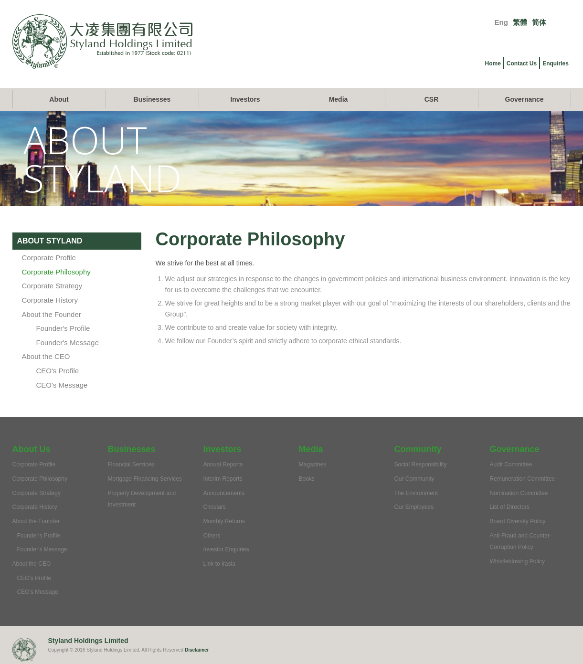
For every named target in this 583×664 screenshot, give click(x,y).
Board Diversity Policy (518, 521)
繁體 (520, 22)
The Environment (416, 493)
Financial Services (131, 464)
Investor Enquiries (226, 549)
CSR (431, 99)
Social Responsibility (420, 464)
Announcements (224, 493)
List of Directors (510, 507)
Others (212, 535)
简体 (539, 22)
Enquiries (555, 63)
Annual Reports (223, 464)
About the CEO (46, 356)
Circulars (214, 507)
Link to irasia (219, 563)
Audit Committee (511, 464)
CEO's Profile (57, 371)
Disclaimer (197, 650)
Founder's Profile (63, 328)
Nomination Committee (519, 493)
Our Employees (414, 507)
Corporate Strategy (52, 286)
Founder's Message (67, 342)
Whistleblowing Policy (517, 561)
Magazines (313, 464)
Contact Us (522, 63)
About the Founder (51, 314)
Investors (245, 99)
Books (307, 478)
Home (493, 63)
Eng (501, 22)
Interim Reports (223, 478)
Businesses (152, 99)
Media (338, 99)
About (58, 99)
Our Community (414, 478)
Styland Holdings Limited (88, 640)
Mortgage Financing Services (145, 478)
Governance (524, 99)
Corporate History (50, 300)
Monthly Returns (224, 521)
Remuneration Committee (522, 478)
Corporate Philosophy (56, 272)
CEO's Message (62, 385)
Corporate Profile (49, 257)
